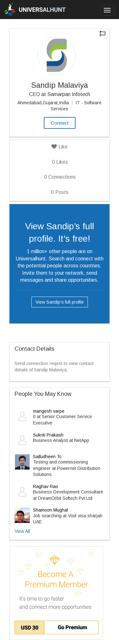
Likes (60, 162)
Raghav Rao (45, 486)
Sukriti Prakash (48, 434)
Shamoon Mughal (50, 510)
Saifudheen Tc (47, 456)
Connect (60, 123)
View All (22, 531)
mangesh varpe (48, 411)
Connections (60, 177)
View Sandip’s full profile (60, 302)
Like (59, 146)
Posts (60, 192)
